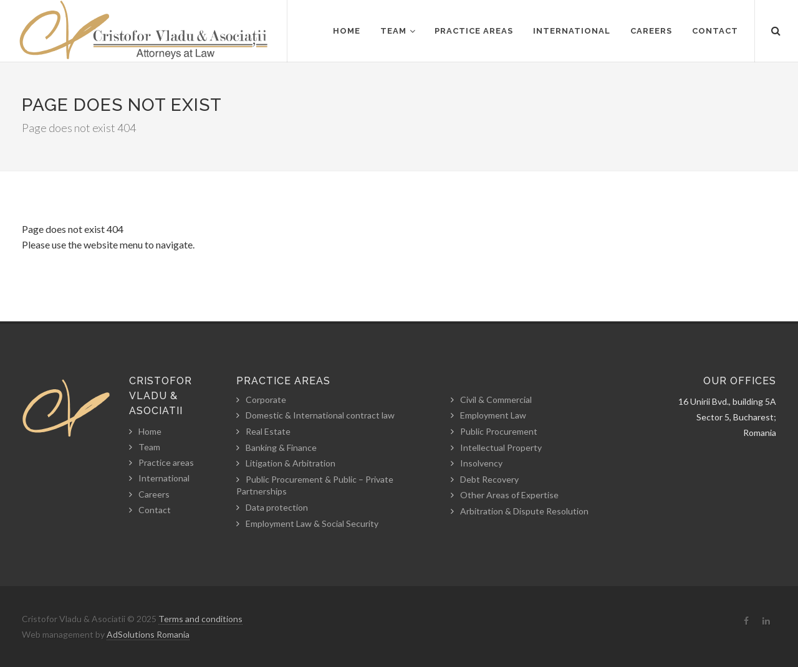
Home (149, 431)
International (164, 478)
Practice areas (166, 462)
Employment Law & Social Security (312, 523)
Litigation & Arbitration (290, 463)
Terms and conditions (200, 618)
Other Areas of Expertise (509, 495)
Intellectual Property (501, 447)
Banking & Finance (281, 447)
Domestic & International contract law (320, 415)
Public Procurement (498, 431)
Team (149, 447)
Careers (154, 494)
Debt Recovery (489, 479)
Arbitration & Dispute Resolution (524, 511)
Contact (154, 509)
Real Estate (268, 431)
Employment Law (493, 415)
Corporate (266, 399)
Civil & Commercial (496, 399)
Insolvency (481, 463)
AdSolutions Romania (148, 634)
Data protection (277, 507)
